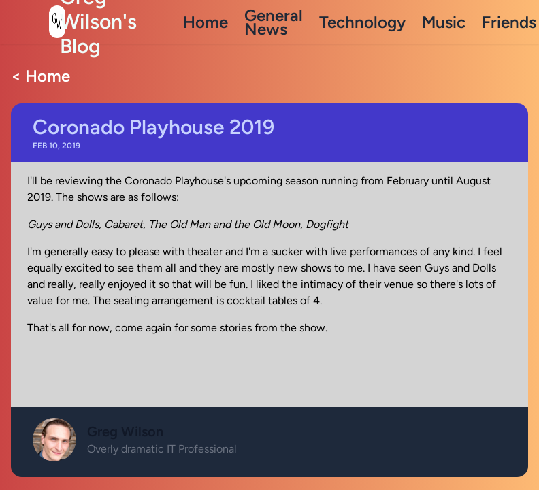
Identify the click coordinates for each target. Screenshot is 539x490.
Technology (362, 22)
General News (273, 21)
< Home (40, 76)
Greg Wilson (125, 431)
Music (444, 22)
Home (205, 22)
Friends (509, 22)
